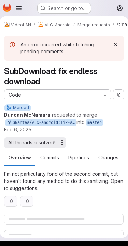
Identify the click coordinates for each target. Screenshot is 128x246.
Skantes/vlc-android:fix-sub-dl (41, 123)
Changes (108, 157)
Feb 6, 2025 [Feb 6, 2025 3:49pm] (17, 129)
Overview (19, 157)
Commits (49, 157)
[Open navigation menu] (18, 8)
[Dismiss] (116, 45)
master (94, 122)
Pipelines (78, 157)
